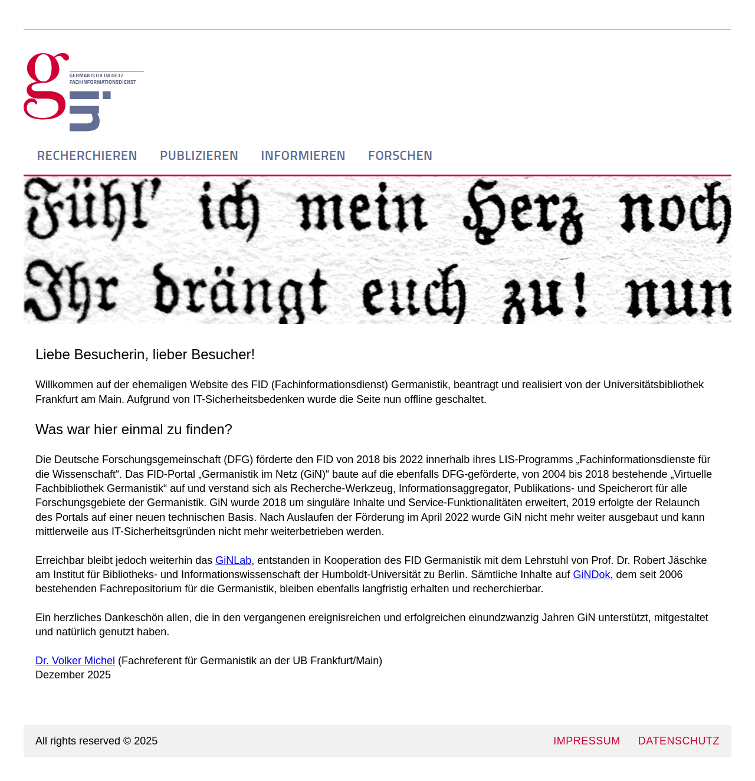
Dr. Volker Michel (75, 661)
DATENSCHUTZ (679, 741)
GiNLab (233, 560)
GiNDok (591, 574)
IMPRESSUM (587, 741)
